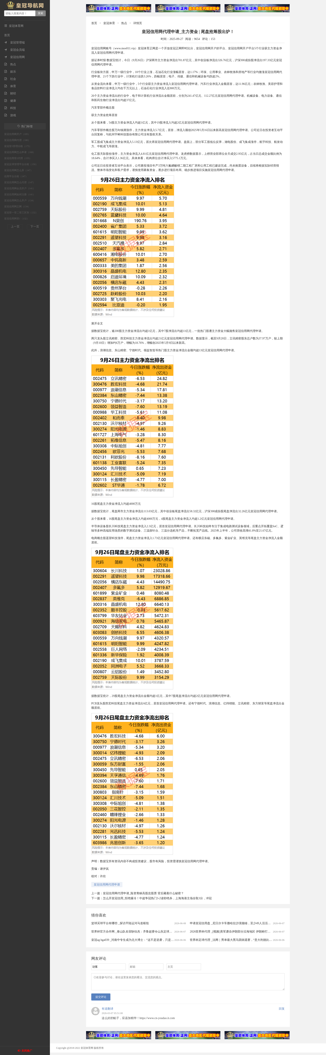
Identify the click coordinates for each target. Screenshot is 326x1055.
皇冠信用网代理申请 (107, 884)
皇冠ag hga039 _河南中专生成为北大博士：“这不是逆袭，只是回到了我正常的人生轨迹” (147, 939)
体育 (10, 86)
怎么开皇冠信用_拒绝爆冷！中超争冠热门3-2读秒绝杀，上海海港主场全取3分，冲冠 (157, 898)
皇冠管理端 (14, 42)
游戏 (10, 115)
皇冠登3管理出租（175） (18, 146)
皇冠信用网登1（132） (16, 218)
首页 (7, 35)
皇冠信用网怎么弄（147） (18, 170)
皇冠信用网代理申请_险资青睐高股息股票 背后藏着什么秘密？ (143, 893)
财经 (10, 93)
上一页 (15, 226)
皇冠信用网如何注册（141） (19, 194)
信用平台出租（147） (16, 176)
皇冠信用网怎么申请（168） (19, 152)
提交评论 (100, 999)
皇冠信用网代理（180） (17, 140)
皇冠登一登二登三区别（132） (21, 212)
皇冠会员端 (14, 49)
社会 (10, 78)
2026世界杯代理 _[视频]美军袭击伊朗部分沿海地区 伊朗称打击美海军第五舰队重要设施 (246, 931)
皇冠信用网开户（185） (17, 134)
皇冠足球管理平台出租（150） (21, 164)
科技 (10, 108)
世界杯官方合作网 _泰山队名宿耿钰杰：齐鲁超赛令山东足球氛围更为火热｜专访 (143, 931)
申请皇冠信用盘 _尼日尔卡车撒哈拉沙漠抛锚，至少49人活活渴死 (232, 923)
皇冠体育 (109, 23)
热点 (10, 64)
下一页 (34, 226)
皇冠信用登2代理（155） (18, 158)
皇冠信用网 (14, 57)
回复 (282, 1011)
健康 (10, 100)
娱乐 (10, 71)
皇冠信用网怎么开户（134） (19, 200)
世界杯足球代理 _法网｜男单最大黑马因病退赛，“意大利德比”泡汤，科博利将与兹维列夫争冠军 (252, 939)
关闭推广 (26, 1050)
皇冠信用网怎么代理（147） (19, 182)
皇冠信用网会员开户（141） (19, 188)
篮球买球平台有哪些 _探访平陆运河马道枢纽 (120, 923)
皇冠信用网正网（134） (17, 206)
